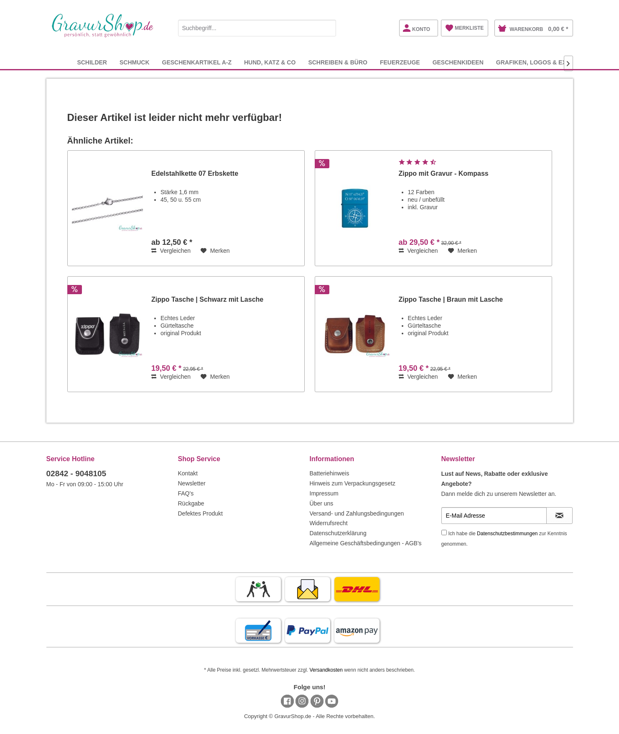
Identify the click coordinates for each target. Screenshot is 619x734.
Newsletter (192, 483)
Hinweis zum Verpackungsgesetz (352, 483)
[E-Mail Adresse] (494, 515)
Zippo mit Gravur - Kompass (444, 173)
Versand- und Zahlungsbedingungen (357, 513)
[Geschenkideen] (458, 62)
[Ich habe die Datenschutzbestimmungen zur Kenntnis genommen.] (444, 532)
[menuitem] (257, 26)
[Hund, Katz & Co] (270, 62)
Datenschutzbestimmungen (507, 533)
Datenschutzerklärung (338, 533)
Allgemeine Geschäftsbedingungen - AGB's (366, 543)
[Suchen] (327, 28)
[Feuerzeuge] (400, 62)
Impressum (324, 493)
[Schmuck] (134, 62)
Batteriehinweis (329, 473)
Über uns (322, 503)
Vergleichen (171, 250)
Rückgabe (191, 503)
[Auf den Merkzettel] (215, 251)
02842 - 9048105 (76, 473)
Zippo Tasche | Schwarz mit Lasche (207, 299)
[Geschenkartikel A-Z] (197, 62)
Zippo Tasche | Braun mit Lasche (451, 299)
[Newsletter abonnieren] (559, 515)
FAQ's (186, 493)
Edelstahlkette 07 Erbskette (194, 173)
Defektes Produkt (200, 513)
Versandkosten (325, 670)
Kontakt (188, 473)
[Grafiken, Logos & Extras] (539, 62)
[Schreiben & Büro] (338, 62)
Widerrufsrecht (329, 523)
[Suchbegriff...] (257, 28)
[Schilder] (92, 62)
